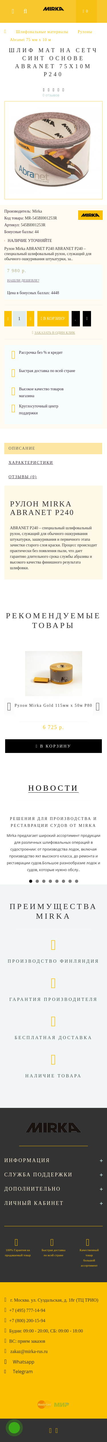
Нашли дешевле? (23, 280)
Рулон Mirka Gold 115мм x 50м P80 (53, 705)
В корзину (53, 318)
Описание (22, 448)
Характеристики (31, 463)
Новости (53, 787)
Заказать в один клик (55, 333)
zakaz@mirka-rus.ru (29, 1351)
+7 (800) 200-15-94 (27, 1320)
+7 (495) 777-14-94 (27, 1310)
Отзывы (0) (23, 477)
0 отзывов (51, 95)
